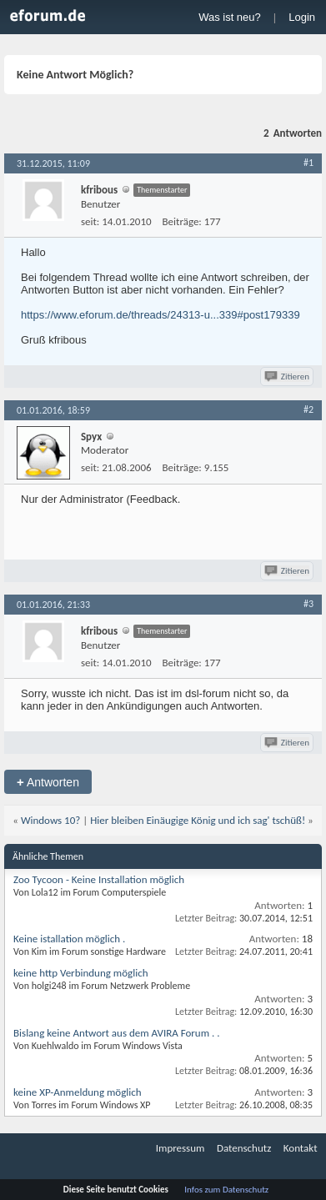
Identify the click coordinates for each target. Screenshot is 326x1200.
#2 (308, 409)
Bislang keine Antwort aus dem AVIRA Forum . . (116, 1033)
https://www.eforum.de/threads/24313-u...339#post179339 (160, 315)
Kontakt (300, 1148)
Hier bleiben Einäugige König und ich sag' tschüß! (197, 820)
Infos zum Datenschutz (226, 1189)
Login (301, 17)
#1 (308, 162)
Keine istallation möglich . (69, 938)
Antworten (48, 782)
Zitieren (288, 376)
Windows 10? (50, 820)
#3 (308, 604)
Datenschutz (244, 1148)
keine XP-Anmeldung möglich (77, 1092)
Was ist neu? (229, 17)
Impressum (180, 1148)
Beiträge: (182, 221)
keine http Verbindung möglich (80, 973)
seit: (90, 221)
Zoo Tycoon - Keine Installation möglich (98, 879)
